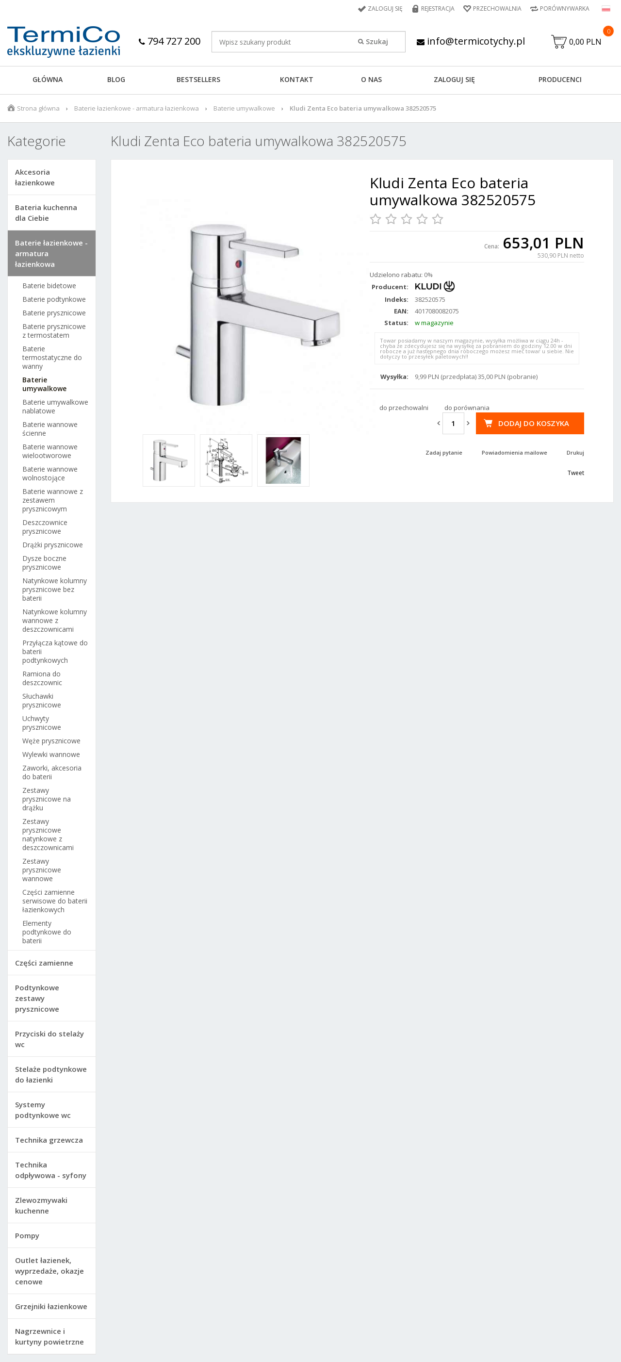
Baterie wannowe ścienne (50, 429)
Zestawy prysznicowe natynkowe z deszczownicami (48, 834)
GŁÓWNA (48, 79)
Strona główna (38, 108)
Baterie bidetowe (49, 285)
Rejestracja (438, 8)
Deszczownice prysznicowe (44, 527)
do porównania (467, 407)
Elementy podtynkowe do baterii (46, 932)
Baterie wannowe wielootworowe (50, 451)
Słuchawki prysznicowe (41, 700)
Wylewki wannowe (51, 754)
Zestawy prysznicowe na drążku (46, 799)
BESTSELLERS (198, 79)
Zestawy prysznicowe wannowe (41, 870)
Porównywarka (564, 8)
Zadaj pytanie (443, 452)
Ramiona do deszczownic (42, 678)
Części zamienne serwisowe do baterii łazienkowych (54, 901)
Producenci (560, 79)
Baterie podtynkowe (54, 299)
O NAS (371, 79)
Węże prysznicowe (51, 741)
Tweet (576, 473)
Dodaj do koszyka (533, 423)
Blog (116, 79)
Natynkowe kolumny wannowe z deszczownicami (54, 620)
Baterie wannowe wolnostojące (50, 473)
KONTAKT (296, 79)
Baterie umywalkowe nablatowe (55, 406)
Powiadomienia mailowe (514, 452)
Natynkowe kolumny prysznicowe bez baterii (54, 589)
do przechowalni (403, 407)
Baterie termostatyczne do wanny (52, 358)
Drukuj (575, 452)
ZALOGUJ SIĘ (454, 79)
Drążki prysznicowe (52, 545)
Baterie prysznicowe (54, 313)
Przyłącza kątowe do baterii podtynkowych (55, 652)
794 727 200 (169, 41)
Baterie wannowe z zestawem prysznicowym (52, 500)
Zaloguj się (385, 8)
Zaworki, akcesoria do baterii (52, 772)
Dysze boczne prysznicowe (44, 563)
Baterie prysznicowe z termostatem (54, 331)
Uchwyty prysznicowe (41, 723)
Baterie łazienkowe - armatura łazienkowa (136, 108)
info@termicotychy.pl (471, 41)
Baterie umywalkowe (244, 108)
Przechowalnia (497, 8)
